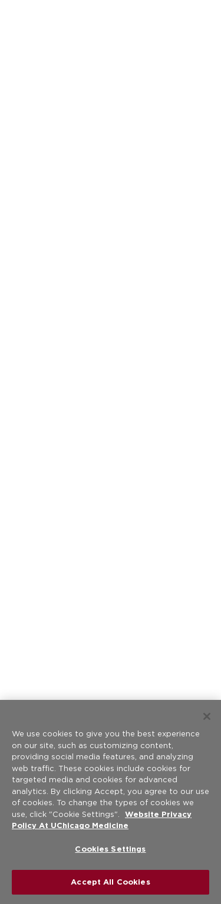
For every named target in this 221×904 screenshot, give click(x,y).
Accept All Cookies (110, 882)
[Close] (207, 716)
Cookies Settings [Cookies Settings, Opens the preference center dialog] (110, 849)
